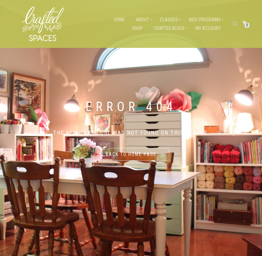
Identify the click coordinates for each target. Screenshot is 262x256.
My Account (208, 28)
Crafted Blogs (169, 28)
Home (119, 19)
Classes (169, 19)
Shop (137, 28)
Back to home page (131, 154)
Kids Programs (205, 19)
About (142, 19)
